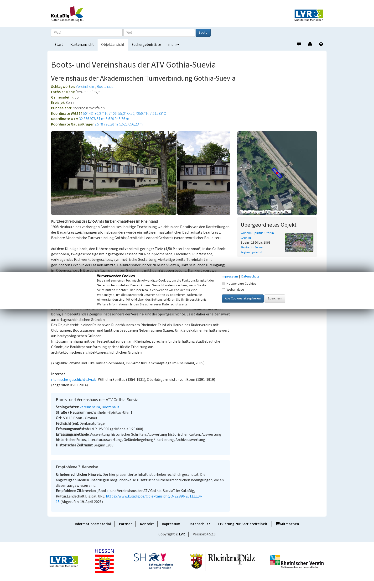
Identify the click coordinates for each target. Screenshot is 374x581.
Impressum (171, 524)
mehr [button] (173, 44)
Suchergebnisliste (146, 44)
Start (59, 44)
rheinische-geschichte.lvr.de (74, 379)
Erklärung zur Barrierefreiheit (243, 524)
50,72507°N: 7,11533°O (148, 113)
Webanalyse (233, 289)
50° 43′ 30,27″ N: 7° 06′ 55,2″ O (106, 113)
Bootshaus (105, 86)
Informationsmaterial (93, 524)
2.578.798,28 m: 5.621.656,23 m (118, 124)
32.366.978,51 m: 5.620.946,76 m (104, 118)
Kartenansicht (82, 44)
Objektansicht (113, 44)
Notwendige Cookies (239, 283)
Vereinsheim (85, 86)
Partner (125, 524)
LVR (182, 534)
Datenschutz (199, 524)
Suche (203, 32)
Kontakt (147, 524)
